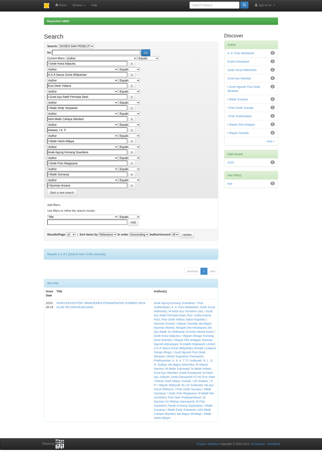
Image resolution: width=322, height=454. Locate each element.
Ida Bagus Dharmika (181, 364)
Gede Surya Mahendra (242, 70)
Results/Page (56, 234)
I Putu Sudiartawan (240, 116)
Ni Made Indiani (201, 368)
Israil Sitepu (172, 381)
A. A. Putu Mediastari (184, 307)
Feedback (274, 444)
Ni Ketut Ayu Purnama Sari (185, 311)
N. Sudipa (160, 364)
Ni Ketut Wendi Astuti (199, 331)
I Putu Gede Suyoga (188, 389)
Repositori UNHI (58, 21)
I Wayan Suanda (186, 323)
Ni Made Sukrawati (177, 368)
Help (94, 5)
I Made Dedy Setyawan (181, 409)
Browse (79, 5)
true (230, 183)
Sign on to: (265, 5)
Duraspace (258, 444)
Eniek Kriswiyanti (190, 372)
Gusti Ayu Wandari (166, 372)
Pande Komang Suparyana (185, 405)
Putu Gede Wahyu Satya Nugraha (183, 319)
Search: (52, 46)
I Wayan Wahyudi (168, 385)
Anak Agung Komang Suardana (174, 303)
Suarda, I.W (189, 381)
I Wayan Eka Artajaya (186, 340)
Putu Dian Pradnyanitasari (184, 397)
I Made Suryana (238, 99)
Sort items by (88, 234)
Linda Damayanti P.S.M (185, 377)
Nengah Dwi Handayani (191, 327)
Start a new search (62, 192)
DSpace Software (208, 444)
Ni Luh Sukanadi (191, 385)
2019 (231, 162)
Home (61, 5)
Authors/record (160, 234)
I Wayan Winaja (191, 335)
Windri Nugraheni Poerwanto (185, 356)
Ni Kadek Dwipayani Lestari (197, 344)
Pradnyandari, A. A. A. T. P (171, 360)
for (49, 52)
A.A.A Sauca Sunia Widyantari (173, 348)
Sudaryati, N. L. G (200, 360)
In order (123, 234)
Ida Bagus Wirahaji (189, 413)
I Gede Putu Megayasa (181, 393)
